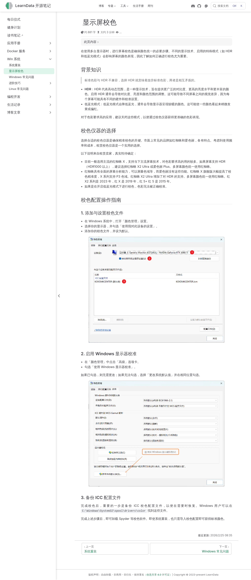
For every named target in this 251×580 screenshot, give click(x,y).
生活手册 (138, 5)
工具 (124, 6)
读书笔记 (11, 35)
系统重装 (13, 65)
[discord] (193, 6)
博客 (101, 5)
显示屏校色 (14, 71)
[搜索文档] (228, 6)
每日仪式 (11, 19)
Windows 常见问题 (19, 77)
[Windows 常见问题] (190, 549)
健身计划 (11, 27)
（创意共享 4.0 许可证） (158, 574)
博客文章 (13, 112)
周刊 (150, 5)
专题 (111, 6)
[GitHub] (199, 6)
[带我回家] (28, 6)
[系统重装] (115, 549)
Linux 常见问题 (17, 89)
